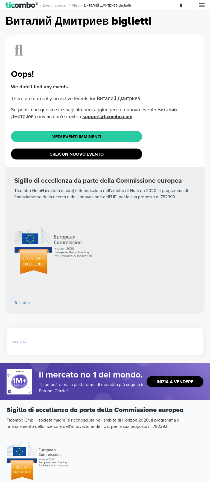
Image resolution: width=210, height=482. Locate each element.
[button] (22, 5)
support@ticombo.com (107, 116)
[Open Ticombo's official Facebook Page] (20, 391)
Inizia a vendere (175, 382)
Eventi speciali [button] (55, 5)
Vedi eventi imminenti (76, 136)
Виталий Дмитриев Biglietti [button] (107, 5)
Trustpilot (22, 302)
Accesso (191, 5)
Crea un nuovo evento (76, 154)
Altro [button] (76, 5)
